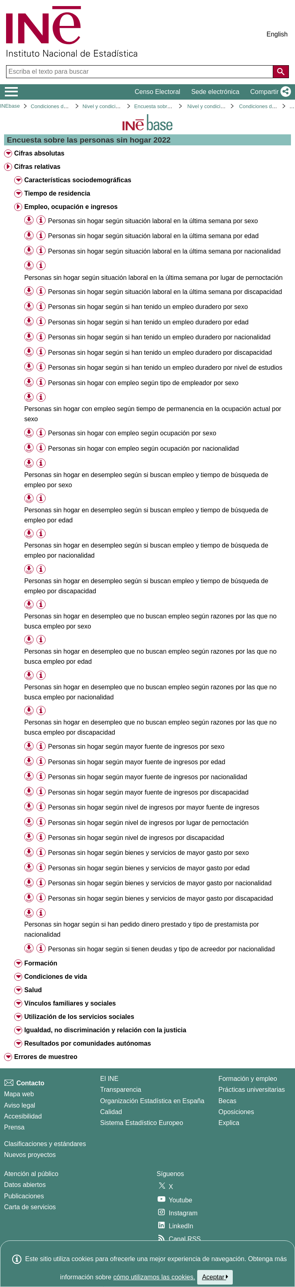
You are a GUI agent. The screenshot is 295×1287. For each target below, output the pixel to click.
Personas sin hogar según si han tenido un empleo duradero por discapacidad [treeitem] (160, 352)
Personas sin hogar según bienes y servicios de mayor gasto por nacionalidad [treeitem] (160, 883)
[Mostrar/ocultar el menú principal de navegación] (11, 92)
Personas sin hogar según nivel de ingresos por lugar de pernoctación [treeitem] (148, 822)
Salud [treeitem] (33, 990)
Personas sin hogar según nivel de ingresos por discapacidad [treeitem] (136, 837)
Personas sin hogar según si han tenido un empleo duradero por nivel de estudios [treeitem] (165, 367)
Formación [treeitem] (40, 963)
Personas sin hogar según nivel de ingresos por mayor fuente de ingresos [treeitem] (153, 807)
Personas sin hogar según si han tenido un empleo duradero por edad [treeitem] (148, 322)
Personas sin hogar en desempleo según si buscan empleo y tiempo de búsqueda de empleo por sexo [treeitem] (146, 479)
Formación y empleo (248, 1078)
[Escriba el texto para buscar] (140, 71)
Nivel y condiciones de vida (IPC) (120, 106)
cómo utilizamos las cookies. (154, 1277)
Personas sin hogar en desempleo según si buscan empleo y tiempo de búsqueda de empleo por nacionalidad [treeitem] (146, 550)
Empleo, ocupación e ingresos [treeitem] (71, 206)
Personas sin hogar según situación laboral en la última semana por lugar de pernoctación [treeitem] (153, 277)
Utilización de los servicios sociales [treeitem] (79, 1016)
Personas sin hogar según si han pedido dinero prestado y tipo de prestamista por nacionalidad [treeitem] (141, 929)
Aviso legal (19, 1105)
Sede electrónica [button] (215, 91)
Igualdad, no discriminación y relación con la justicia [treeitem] (105, 1030)
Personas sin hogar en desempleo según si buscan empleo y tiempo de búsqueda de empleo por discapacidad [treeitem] (146, 585)
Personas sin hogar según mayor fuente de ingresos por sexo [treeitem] (136, 746)
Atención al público (31, 1173)
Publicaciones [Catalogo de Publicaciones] (24, 1196)
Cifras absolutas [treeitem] (39, 153)
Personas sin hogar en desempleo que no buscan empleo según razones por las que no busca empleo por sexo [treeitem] (150, 621)
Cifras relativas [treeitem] (37, 166)
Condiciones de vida (54, 106)
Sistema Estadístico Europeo (141, 1122)
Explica (229, 1122)
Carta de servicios (30, 1207)
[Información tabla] (41, 220)
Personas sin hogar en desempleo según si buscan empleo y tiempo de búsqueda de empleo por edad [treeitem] (146, 515)
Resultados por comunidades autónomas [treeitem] (87, 1043)
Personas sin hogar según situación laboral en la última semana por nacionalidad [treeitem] (164, 251)
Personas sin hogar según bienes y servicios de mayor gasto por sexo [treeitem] (148, 852)
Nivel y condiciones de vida (219, 106)
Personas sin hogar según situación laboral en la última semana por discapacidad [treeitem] (165, 291)
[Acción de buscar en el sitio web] (281, 71)
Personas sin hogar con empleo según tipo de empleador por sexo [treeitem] (143, 382)
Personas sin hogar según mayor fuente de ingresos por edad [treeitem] (136, 762)
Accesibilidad (23, 1116)
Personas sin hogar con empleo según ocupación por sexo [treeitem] (132, 433)
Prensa (14, 1127)
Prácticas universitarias (252, 1089)
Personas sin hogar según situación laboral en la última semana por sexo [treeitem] (153, 220)
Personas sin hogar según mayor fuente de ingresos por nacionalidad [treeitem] (147, 776)
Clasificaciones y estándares (45, 1143)
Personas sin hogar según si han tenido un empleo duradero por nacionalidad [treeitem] (159, 337)
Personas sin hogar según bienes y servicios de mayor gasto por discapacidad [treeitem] (160, 898)
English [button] (277, 34)
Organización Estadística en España (152, 1100)
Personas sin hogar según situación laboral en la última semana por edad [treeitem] (153, 235)
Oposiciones (236, 1111)
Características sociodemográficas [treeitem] (77, 180)
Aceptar (215, 1277)
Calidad (111, 1111)
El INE (109, 1078)
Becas (227, 1100)
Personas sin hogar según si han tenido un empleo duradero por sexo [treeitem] (148, 306)
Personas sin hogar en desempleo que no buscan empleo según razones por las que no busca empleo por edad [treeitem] (150, 656)
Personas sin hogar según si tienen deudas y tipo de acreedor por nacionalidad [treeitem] (161, 949)
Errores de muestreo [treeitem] (46, 1056)
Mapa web (19, 1094)
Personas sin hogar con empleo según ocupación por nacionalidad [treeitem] (143, 448)
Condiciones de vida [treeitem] (55, 976)
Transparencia (120, 1089)
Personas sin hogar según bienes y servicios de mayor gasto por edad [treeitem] (149, 868)
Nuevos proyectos (30, 1154)
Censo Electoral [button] (157, 91)
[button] (269, 92)
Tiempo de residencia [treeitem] (57, 193)
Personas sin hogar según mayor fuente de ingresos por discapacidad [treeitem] (148, 792)
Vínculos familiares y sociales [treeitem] (70, 1003)
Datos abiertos (25, 1184)
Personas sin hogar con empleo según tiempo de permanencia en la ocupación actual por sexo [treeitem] (152, 413)
